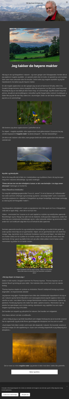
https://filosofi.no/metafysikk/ (13, 189)
